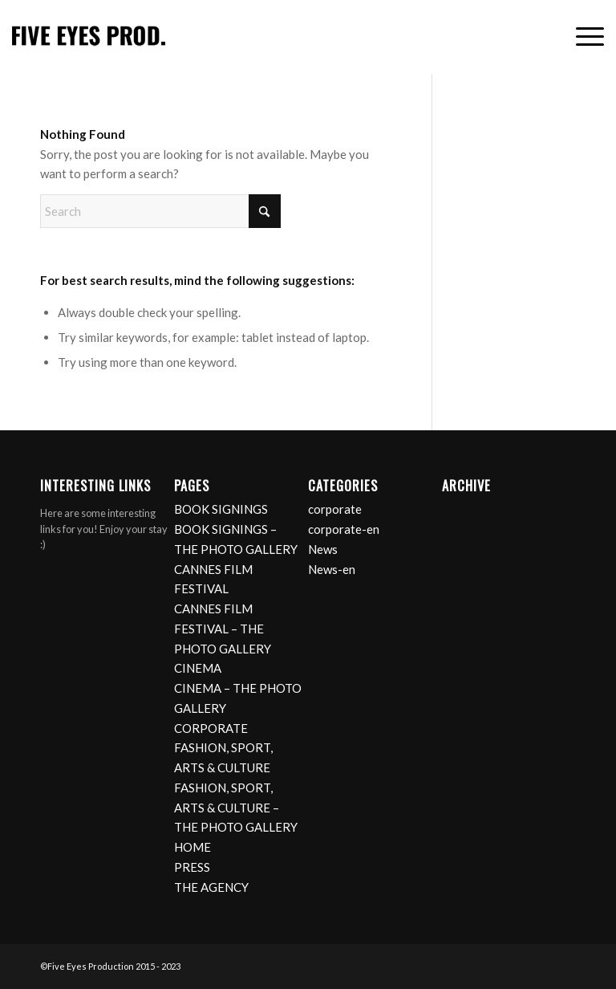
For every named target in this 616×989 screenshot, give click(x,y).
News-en (331, 569)
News (323, 549)
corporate (335, 509)
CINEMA (197, 668)
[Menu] (582, 37)
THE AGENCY (211, 887)
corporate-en (343, 529)
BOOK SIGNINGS (221, 509)
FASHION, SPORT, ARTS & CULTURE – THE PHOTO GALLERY (236, 807)
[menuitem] (582, 37)
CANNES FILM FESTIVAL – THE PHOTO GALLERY (222, 628)
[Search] (160, 211)
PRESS (192, 867)
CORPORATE (211, 728)
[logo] (88, 37)
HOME (192, 847)
